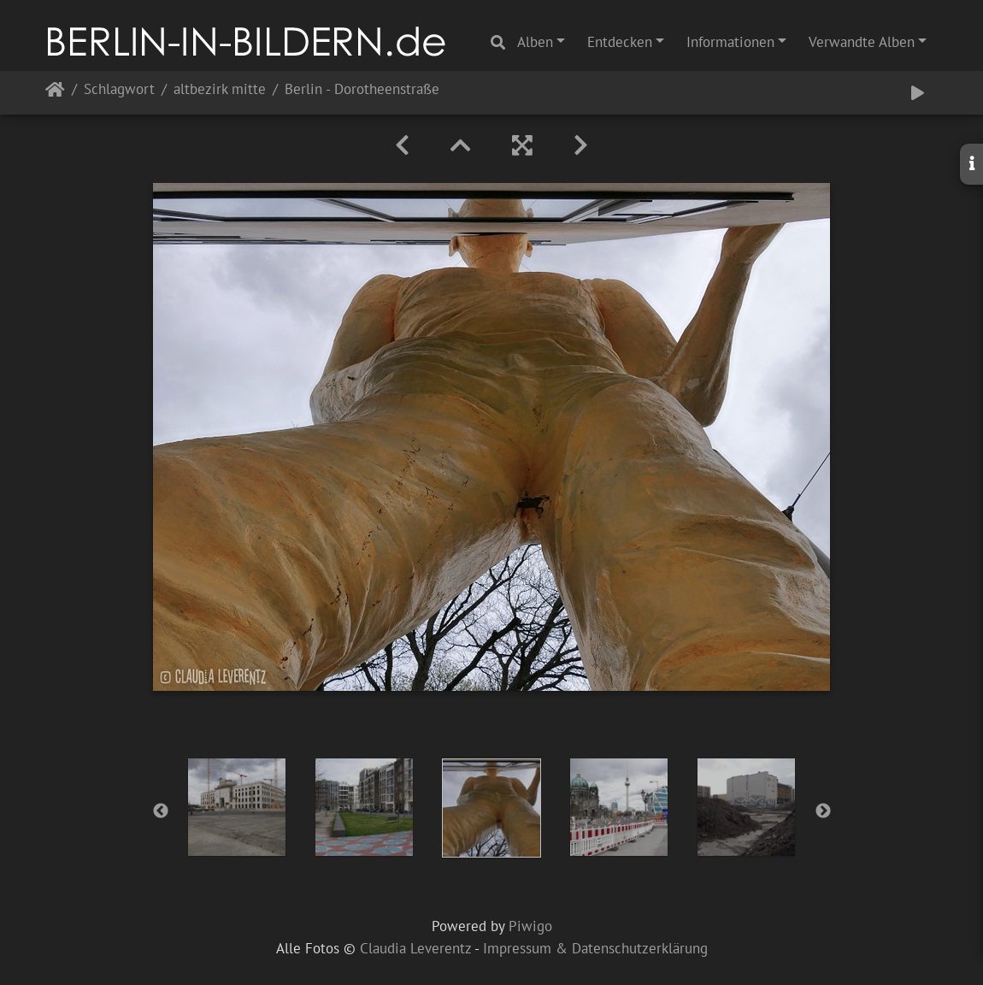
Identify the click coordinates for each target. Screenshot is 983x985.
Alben (535, 41)
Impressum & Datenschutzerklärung (595, 948)
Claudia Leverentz (415, 948)
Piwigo (530, 926)
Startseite (55, 92)
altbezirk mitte (220, 90)
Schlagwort (119, 90)
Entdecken (619, 41)
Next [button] (823, 811)
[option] (237, 807)
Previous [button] (160, 811)
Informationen (730, 41)
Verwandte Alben (862, 41)
